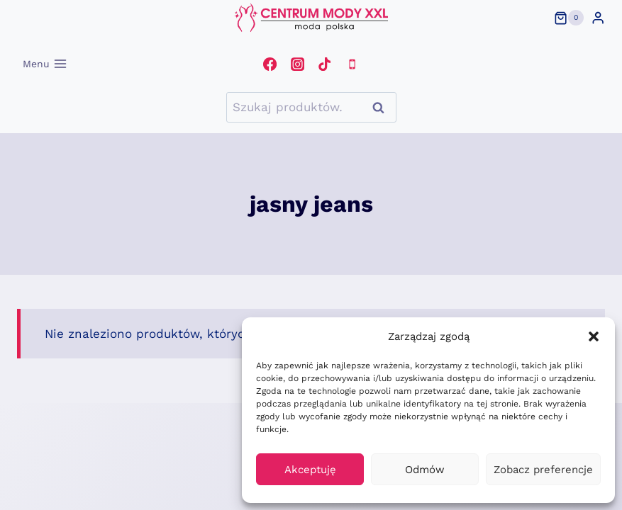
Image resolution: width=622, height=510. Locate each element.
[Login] (598, 18)
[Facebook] (270, 63)
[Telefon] (351, 63)
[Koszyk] (569, 18)
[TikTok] (324, 63)
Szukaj (383, 107)
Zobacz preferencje (543, 469)
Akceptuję (310, 469)
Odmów (425, 469)
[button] (594, 336)
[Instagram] (297, 63)
